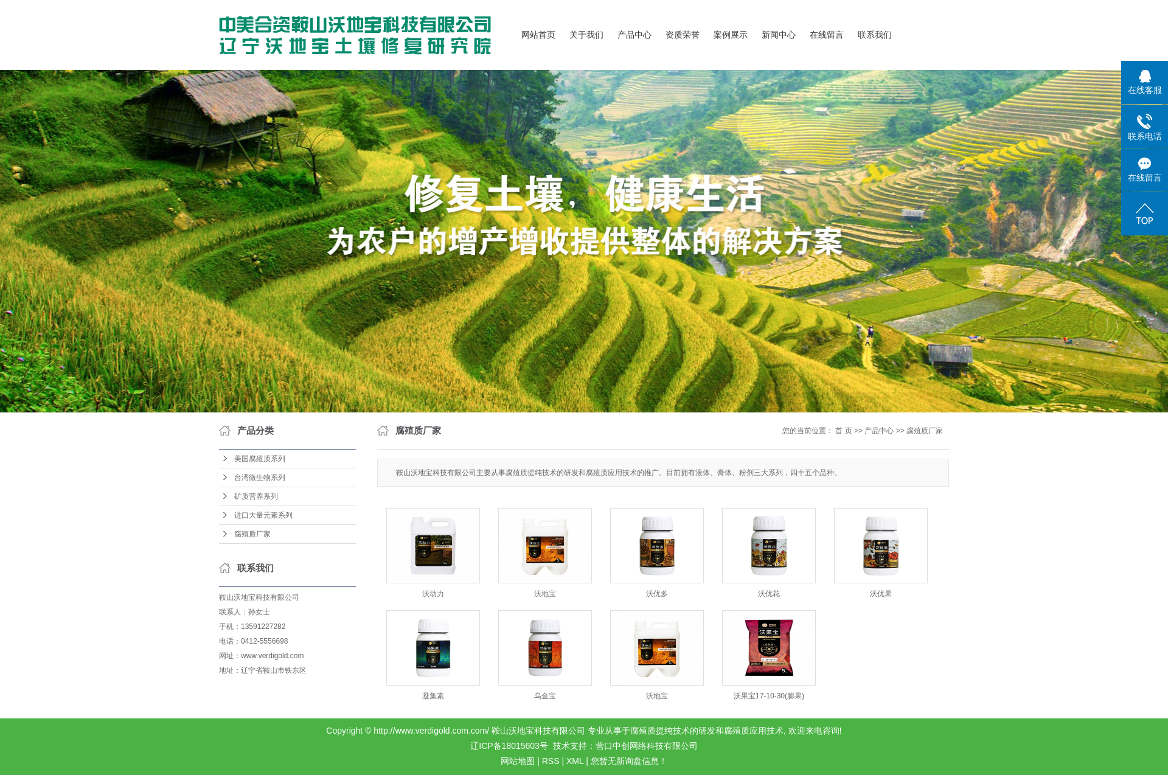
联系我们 (875, 35)
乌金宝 (545, 696)
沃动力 (433, 593)
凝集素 (433, 696)
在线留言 (827, 35)
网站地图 (518, 761)
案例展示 (731, 35)
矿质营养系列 (256, 496)
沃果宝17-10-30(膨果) (769, 696)
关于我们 (586, 35)
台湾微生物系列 (259, 477)
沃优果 (881, 593)
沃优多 (657, 593)
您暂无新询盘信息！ (629, 761)
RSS (551, 761)
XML (574, 761)
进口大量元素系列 (263, 515)
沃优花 (769, 593)
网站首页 (538, 35)
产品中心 (634, 35)
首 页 (843, 430)
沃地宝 (545, 593)
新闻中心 (779, 35)
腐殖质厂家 (252, 534)
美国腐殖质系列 (259, 458)
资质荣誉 (683, 35)
